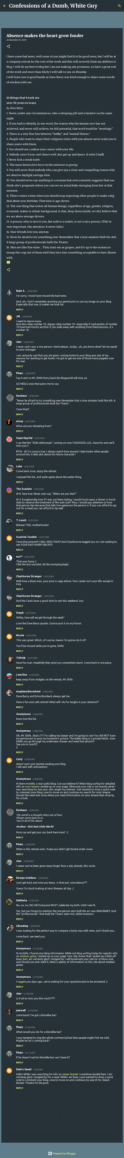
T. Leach (21, 520)
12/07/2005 (30, 421)
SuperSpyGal (24, 437)
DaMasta (21, 900)
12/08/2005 (47, 691)
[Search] (102, 6)
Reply (19, 309)
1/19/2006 (37, 1069)
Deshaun (21, 395)
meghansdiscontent (28, 691)
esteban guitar (28, 956)
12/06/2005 (31, 291)
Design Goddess (26, 877)
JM (18, 316)
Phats (19, 373)
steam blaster (70, 1074)
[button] (8, 46)
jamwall (21, 1010)
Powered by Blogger (62, 1153)
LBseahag (22, 925)
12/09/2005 (42, 878)
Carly (19, 759)
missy (19, 421)
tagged (21, 981)
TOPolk (21, 657)
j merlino (21, 674)
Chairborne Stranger (29, 576)
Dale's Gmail (23, 1069)
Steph (20, 612)
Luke (19, 466)
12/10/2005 (37, 948)
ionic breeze (32, 786)
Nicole (20, 635)
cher (19, 341)
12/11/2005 (29, 1053)
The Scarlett (24, 488)
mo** (19, 556)
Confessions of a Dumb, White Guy (53, 6)
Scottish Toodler (26, 536)
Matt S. (20, 290)
